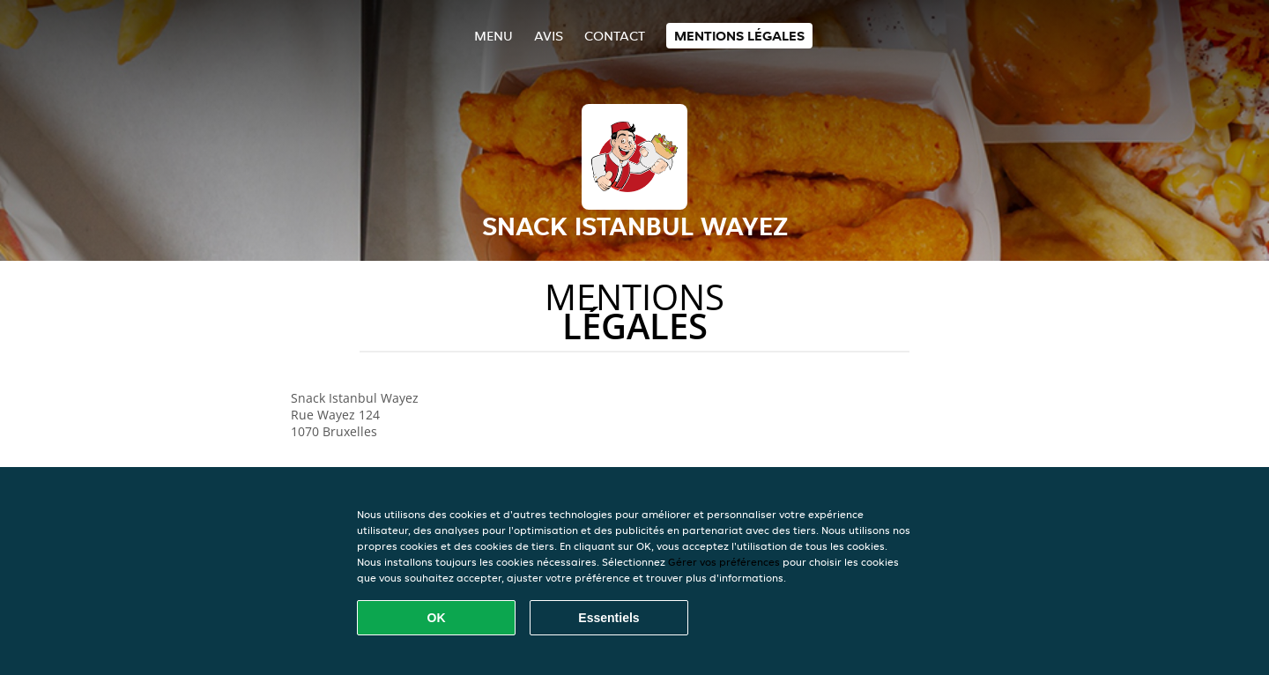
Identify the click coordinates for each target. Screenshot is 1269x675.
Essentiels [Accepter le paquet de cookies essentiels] (608, 618)
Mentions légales (739, 35)
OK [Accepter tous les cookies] (436, 618)
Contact (614, 35)
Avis (548, 35)
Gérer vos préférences (724, 561)
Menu (493, 35)
